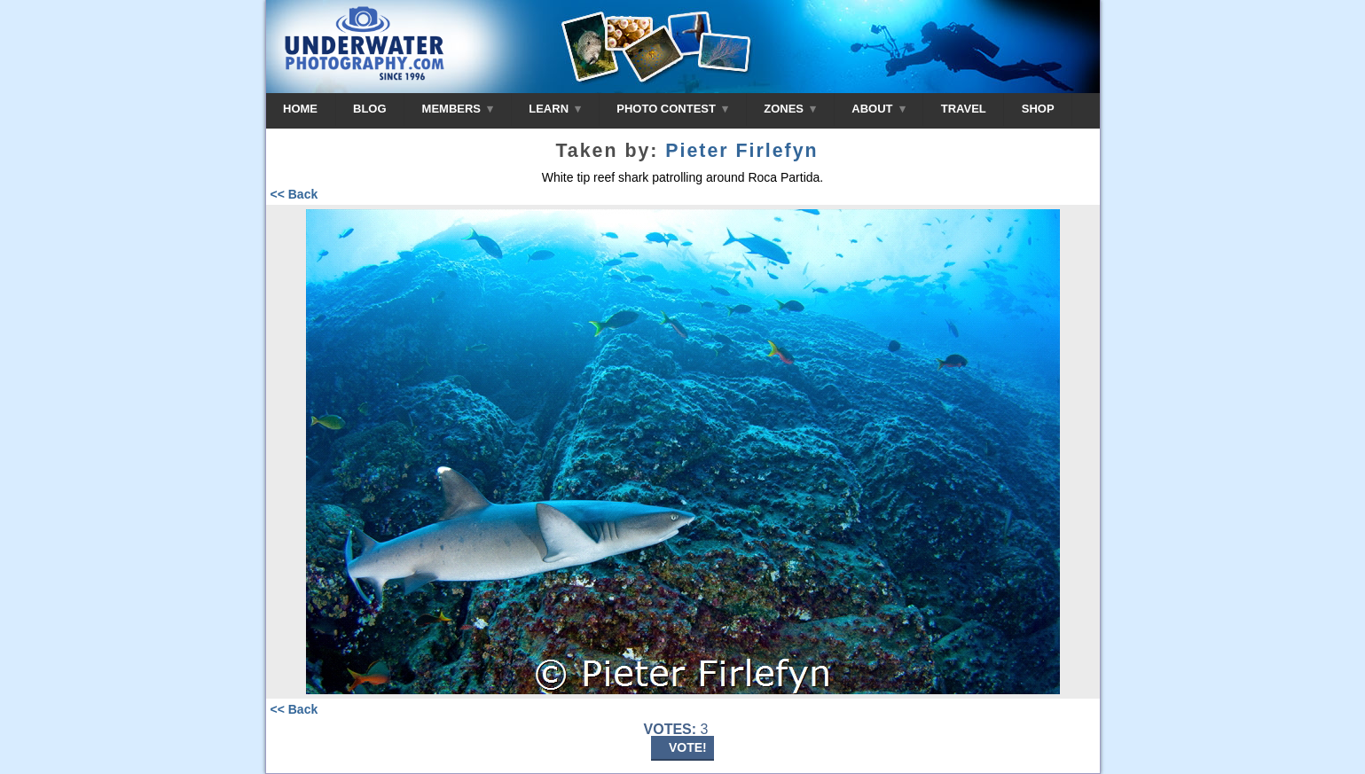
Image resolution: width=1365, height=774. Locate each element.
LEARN (555, 108)
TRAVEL (963, 108)
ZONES (790, 108)
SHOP (1038, 108)
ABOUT (878, 108)
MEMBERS (458, 108)
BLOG (370, 108)
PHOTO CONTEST (672, 108)
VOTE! (688, 747)
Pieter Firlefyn (741, 150)
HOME (300, 108)
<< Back (294, 194)
